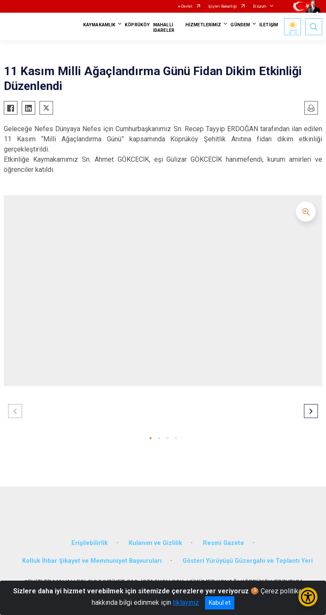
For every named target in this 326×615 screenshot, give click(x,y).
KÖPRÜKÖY (137, 25)
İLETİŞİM (268, 25)
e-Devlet (185, 6)
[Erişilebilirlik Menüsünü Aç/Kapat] (308, 597)
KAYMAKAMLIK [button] (99, 25)
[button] (150, 438)
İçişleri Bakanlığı (222, 6)
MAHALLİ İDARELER (163, 27)
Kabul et (219, 602)
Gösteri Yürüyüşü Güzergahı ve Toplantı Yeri (248, 560)
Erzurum (259, 6)
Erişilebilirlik (89, 543)
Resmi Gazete (223, 543)
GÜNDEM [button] (240, 25)
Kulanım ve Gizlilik (155, 543)
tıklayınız (186, 602)
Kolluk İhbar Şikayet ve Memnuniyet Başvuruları (92, 560)
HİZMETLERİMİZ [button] (203, 25)
